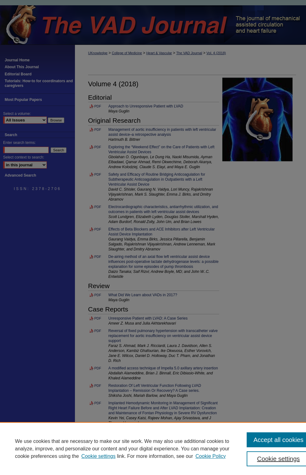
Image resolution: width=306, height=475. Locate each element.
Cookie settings (98, 456)
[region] (153, 448)
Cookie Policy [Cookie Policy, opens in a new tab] (210, 456)
